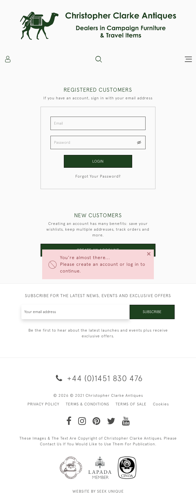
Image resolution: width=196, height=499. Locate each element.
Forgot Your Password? (98, 176)
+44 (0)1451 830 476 (98, 378)
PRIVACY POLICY (43, 404)
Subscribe (152, 312)
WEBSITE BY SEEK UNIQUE (98, 491)
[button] (98, 59)
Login (97, 161)
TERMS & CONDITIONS (87, 404)
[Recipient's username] (75, 312)
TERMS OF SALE (131, 404)
